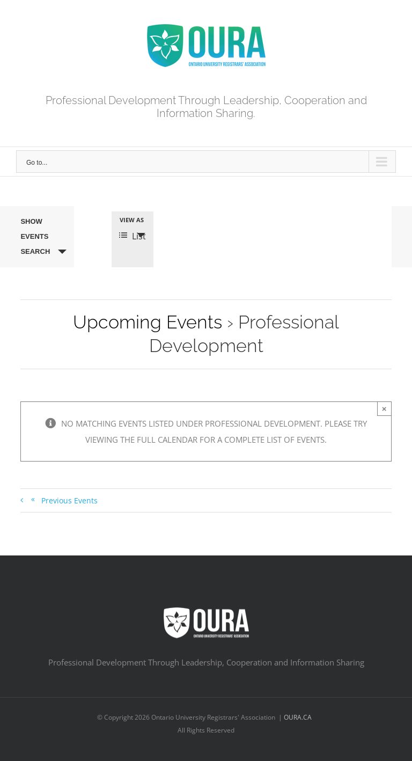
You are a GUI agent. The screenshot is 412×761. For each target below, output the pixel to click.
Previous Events (64, 500)
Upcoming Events (147, 322)
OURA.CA (298, 717)
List (132, 236)
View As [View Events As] (132, 220)
